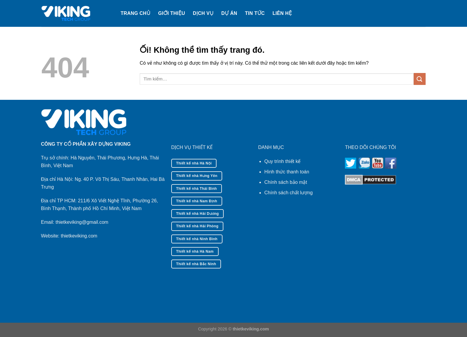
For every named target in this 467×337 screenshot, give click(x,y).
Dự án (229, 13)
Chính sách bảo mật (285, 182)
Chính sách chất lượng (288, 192)
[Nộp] (420, 79)
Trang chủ (135, 13)
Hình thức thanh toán (286, 171)
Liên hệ (282, 13)
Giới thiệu (171, 13)
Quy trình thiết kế (282, 161)
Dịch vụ (203, 13)
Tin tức (255, 13)
